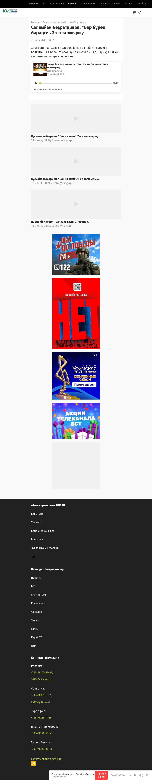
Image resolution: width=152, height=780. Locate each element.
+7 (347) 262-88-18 (41, 748)
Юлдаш (72, 3)
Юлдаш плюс (88, 3)
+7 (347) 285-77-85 (41, 717)
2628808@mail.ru (41, 679)
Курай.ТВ (141, 3)
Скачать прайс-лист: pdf (46, 758)
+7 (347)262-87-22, (41, 695)
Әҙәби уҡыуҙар (78, 22)
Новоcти (34, 3)
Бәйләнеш (37, 539)
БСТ (44, 3)
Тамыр (117, 3)
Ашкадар (105, 3)
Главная (35, 22)
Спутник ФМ (57, 3)
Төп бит (35, 522)
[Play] (36, 83)
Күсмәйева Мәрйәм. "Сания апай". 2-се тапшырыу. (65, 136)
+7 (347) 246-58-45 (41, 733)
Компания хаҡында (42, 530)
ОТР (33, 645)
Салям (128, 3)
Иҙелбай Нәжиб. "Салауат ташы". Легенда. (60, 221)
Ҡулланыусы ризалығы (45, 547)
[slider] (75, 83)
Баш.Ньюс (37, 513)
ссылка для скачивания (48, 89)
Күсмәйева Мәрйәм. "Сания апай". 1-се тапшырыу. (65, 179)
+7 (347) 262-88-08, (42, 672)
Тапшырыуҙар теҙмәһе (55, 22)
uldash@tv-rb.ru (40, 702)
